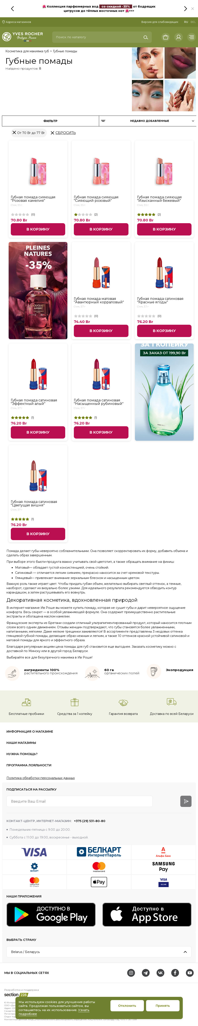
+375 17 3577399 (128, 1019)
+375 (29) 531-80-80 (89, 821)
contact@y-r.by (111, 1019)
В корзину (38, 229)
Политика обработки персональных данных (40, 778)
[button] (192, 8)
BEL (193, 22)
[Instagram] (131, 973)
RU (186, 22)
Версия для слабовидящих (159, 22)
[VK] (160, 973)
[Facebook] (175, 973)
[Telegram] (146, 973)
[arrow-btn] (186, 801)
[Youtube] (190, 973)
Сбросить (65, 133)
